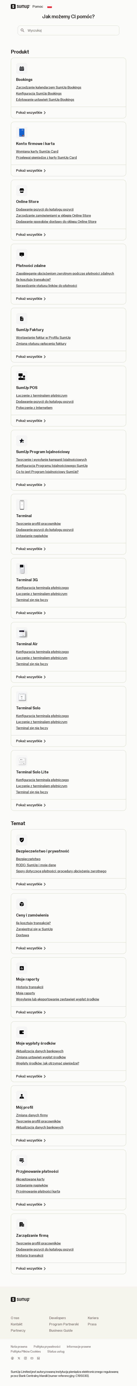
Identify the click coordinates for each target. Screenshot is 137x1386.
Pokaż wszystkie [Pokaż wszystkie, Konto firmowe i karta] (31, 170)
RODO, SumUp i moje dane (36, 865)
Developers (57, 1318)
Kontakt (16, 1324)
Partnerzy (18, 1330)
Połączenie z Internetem (34, 408)
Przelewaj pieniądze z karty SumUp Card (46, 157)
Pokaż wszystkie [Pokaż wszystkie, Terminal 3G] (31, 613)
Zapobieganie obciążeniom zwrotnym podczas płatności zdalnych (65, 273)
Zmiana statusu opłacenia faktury (41, 344)
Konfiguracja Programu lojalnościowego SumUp (52, 466)
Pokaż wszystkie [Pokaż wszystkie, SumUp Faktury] (31, 356)
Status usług (55, 1351)
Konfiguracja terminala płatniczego (42, 588)
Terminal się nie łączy (32, 600)
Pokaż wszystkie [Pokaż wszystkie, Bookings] (31, 112)
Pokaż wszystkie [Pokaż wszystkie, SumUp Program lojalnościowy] (31, 484)
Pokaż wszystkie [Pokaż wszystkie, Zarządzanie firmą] (31, 1268)
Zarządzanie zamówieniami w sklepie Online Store (53, 215)
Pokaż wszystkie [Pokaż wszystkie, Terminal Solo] (31, 741)
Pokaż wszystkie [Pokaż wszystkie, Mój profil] (31, 1140)
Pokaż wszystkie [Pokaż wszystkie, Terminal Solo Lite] (31, 805)
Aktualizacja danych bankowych (39, 1051)
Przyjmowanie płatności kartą (38, 1191)
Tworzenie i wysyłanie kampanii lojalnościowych (51, 460)
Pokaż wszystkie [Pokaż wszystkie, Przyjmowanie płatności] (31, 1204)
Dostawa (22, 935)
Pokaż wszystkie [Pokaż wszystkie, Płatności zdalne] (31, 298)
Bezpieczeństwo (28, 859)
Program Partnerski (64, 1324)
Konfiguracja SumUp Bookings (39, 93)
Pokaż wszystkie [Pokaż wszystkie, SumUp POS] (31, 420)
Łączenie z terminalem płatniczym (41, 395)
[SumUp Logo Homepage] (22, 6)
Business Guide (61, 1330)
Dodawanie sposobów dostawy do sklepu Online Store (56, 222)
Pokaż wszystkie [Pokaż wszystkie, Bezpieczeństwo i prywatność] (31, 884)
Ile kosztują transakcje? (33, 280)
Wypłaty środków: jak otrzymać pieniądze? (47, 1063)
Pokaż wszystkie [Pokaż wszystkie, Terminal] (31, 549)
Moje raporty (25, 993)
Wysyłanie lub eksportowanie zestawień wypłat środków (57, 999)
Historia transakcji (29, 987)
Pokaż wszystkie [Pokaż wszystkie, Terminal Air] (31, 677)
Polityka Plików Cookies (26, 1351)
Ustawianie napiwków (32, 536)
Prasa (92, 1324)
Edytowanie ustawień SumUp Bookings (45, 100)
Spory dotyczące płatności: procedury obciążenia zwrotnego (61, 871)
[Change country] (49, 6)
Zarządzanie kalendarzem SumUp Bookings (48, 87)
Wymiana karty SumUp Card (37, 151)
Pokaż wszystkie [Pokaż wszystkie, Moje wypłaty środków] (31, 1076)
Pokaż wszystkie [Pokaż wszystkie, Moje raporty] (31, 1012)
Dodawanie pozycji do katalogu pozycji (45, 209)
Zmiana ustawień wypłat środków (41, 1057)
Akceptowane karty (30, 1179)
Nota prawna (19, 1346)
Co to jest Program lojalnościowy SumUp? (47, 472)
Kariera (93, 1318)
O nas (15, 1318)
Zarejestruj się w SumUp (34, 929)
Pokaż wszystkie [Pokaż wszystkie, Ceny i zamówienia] (31, 948)
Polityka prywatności (47, 1346)
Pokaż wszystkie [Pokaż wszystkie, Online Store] (31, 234)
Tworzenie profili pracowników (38, 524)
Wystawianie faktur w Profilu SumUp (43, 338)
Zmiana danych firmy (32, 1115)
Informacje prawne (79, 1346)
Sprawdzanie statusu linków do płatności (46, 286)
